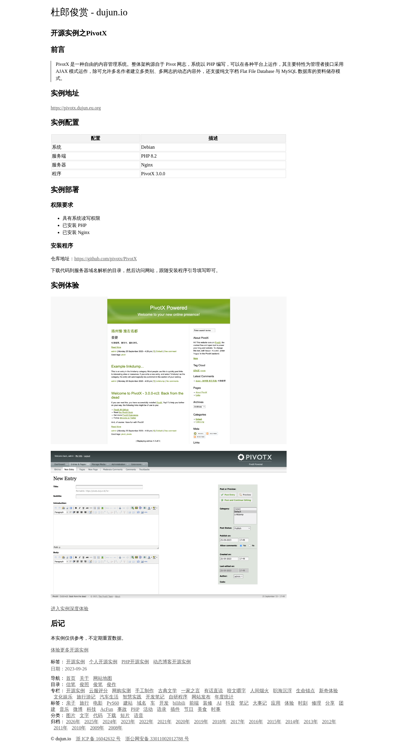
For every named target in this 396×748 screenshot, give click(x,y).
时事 (216, 709)
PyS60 (113, 703)
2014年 (292, 721)
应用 (275, 703)
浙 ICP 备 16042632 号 (98, 738)
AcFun (106, 709)
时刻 (303, 703)
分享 (330, 703)
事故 (122, 709)
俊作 (111, 684)
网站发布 (201, 696)
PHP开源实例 (135, 661)
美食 (202, 709)
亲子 (70, 703)
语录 (161, 709)
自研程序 (178, 696)
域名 (141, 703)
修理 (316, 703)
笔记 (244, 703)
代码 (98, 715)
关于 (84, 678)
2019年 (201, 721)
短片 (125, 715)
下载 (111, 715)
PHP (135, 709)
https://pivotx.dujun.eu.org (76, 107)
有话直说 (213, 690)
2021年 (164, 721)
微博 (78, 709)
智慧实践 (132, 696)
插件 (175, 709)
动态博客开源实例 (172, 661)
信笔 (70, 684)
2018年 (219, 721)
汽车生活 (109, 696)
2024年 (110, 721)
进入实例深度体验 (69, 608)
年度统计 (224, 696)
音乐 (64, 709)
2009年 (97, 727)
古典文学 (167, 690)
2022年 (146, 721)
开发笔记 (155, 696)
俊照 (84, 684)
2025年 (91, 721)
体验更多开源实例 (69, 649)
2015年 (274, 721)
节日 (188, 709)
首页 (70, 678)
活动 (148, 709)
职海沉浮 (282, 690)
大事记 (260, 703)
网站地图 (102, 678)
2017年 (238, 721)
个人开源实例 (103, 661)
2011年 (61, 727)
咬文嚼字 (236, 690)
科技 (91, 709)
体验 (289, 703)
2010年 (79, 727)
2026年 (73, 721)
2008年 (115, 727)
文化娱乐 (63, 696)
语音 (138, 715)
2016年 (256, 721)
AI (218, 703)
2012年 (329, 721)
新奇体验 (328, 690)
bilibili (179, 703)
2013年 (311, 721)
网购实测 (121, 690)
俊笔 (98, 684)
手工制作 (144, 690)
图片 (70, 715)
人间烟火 (259, 690)
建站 (128, 703)
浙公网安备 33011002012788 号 (157, 738)
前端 (194, 703)
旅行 (84, 703)
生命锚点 (305, 690)
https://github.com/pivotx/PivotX (105, 258)
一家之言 (190, 690)
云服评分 (98, 690)
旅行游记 (86, 696)
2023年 (128, 721)
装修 (207, 703)
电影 (98, 703)
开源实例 (75, 661)
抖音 (230, 703)
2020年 (183, 721)
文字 (84, 715)
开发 (164, 703)
